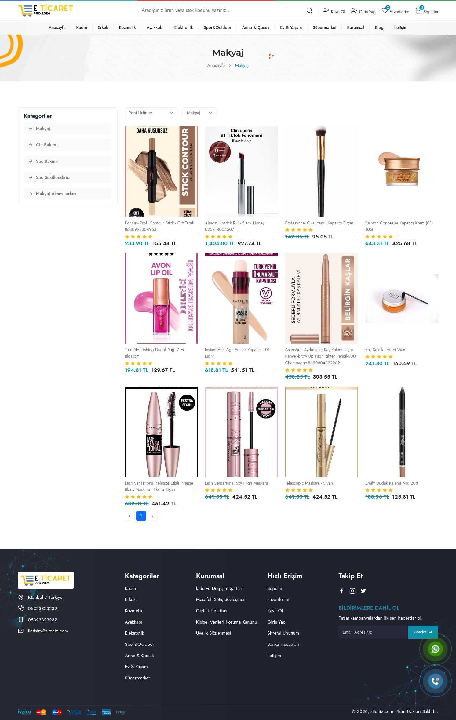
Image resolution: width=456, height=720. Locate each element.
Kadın (81, 27)
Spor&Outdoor (217, 27)
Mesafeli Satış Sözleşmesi (221, 599)
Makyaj (242, 65)
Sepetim (426, 10)
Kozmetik (127, 27)
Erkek (103, 27)
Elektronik (183, 27)
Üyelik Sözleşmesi (213, 632)
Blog (379, 27)
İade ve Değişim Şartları (219, 588)
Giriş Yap (363, 10)
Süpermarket (324, 27)
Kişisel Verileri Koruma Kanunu (226, 621)
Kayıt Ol (334, 10)
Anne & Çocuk (256, 27)
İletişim (400, 27)
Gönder (423, 632)
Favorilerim (395, 10)
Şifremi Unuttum (283, 632)
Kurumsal (355, 27)
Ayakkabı (155, 27)
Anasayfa (57, 27)
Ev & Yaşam (291, 27)
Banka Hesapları (283, 644)
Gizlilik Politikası (212, 610)
